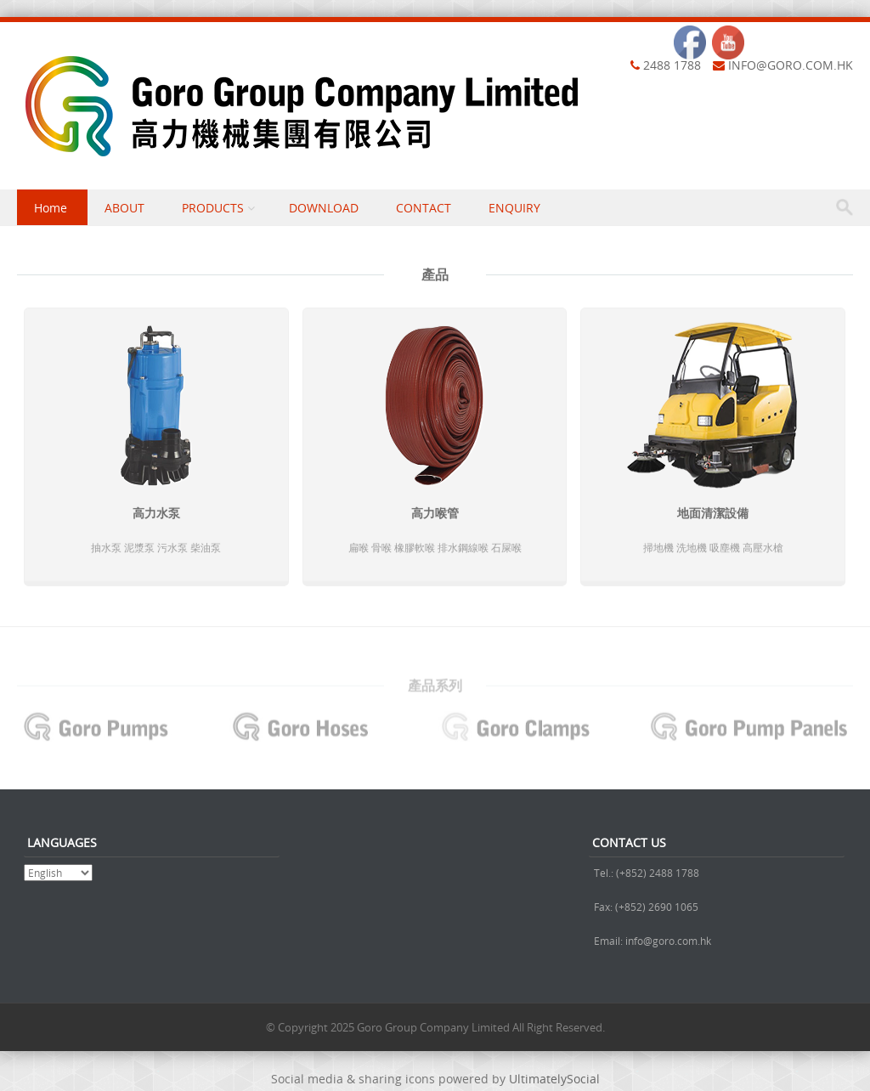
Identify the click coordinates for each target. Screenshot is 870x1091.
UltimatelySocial (554, 1079)
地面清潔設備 (713, 514)
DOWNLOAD (324, 208)
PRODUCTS (213, 208)
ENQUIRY (514, 208)
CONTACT (423, 208)
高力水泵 (156, 514)
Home (50, 208)
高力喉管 (435, 514)
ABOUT (124, 208)
